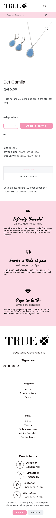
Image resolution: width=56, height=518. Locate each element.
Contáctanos (28, 437)
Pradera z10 (32, 476)
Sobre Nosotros (28, 429)
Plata (22, 152)
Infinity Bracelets (28, 433)
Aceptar (20, 512)
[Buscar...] (25, 15)
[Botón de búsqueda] (46, 15)
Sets (37, 156)
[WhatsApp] (13, 366)
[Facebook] (4, 366)
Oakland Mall (33, 466)
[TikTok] (18, 366)
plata (30, 156)
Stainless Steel (28, 393)
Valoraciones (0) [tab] (28, 176)
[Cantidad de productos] (10, 126)
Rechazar (35, 512)
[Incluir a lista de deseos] (4, 135)
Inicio (28, 421)
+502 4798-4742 (33, 486)
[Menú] (51, 6)
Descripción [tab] (28, 170)
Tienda (28, 425)
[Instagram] (9, 366)
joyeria (21, 156)
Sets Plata (33, 152)
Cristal (28, 397)
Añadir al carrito (36, 125)
